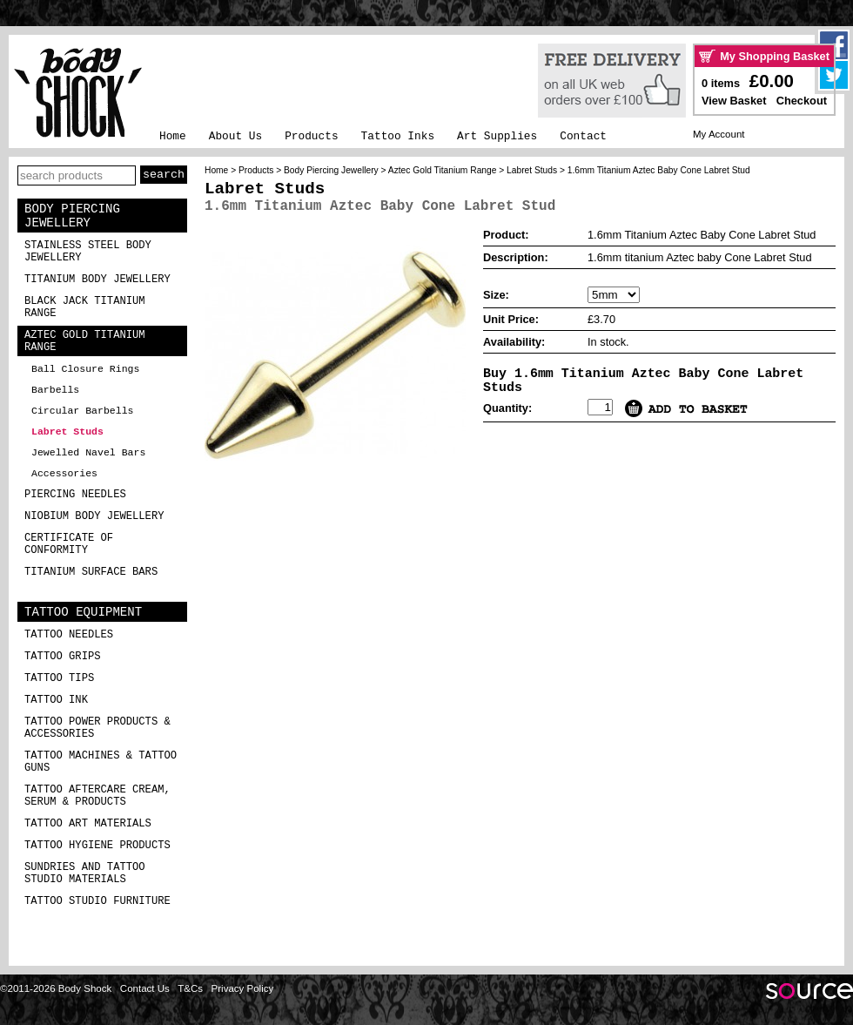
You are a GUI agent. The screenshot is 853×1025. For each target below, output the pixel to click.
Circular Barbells (82, 410)
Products (311, 136)
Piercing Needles (75, 495)
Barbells (55, 389)
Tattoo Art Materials (87, 824)
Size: (496, 294)
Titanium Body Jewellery (97, 279)
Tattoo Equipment (83, 612)
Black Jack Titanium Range (84, 307)
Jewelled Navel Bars (88, 452)
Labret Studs (67, 431)
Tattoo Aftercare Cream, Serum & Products (97, 796)
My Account (719, 134)
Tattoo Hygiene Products (97, 846)
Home (172, 136)
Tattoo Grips (62, 657)
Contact (583, 136)
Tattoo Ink (56, 700)
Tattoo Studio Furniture (97, 901)
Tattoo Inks (397, 136)
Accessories (64, 473)
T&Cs (190, 988)
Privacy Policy (243, 988)
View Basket (734, 100)
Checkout (801, 100)
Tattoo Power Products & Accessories (97, 728)
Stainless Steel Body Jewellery (87, 251)
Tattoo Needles (68, 635)
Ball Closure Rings (85, 368)
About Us (235, 136)
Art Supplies (497, 136)
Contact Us (145, 988)
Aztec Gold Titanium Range (84, 341)
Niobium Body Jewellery (94, 516)
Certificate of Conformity (68, 544)
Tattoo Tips (59, 678)
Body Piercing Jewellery (72, 216)
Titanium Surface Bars (91, 572)
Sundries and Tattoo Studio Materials (84, 873)
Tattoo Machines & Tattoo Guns (100, 762)
